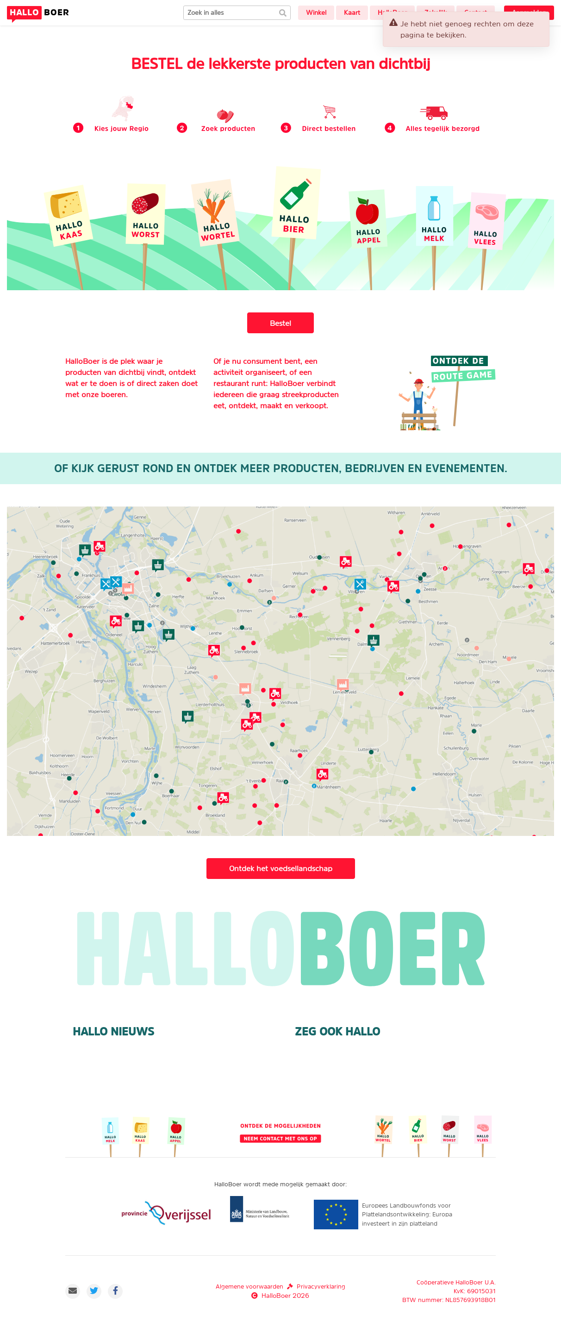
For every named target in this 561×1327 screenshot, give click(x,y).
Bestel (280, 323)
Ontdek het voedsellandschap (280, 868)
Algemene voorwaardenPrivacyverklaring (280, 1286)
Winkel (316, 12)
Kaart (352, 12)
